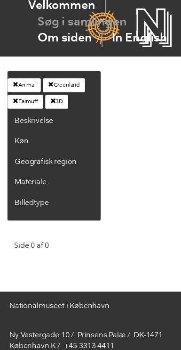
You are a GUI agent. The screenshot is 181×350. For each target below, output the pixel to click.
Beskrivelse (34, 121)
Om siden (65, 38)
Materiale (31, 182)
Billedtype (31, 203)
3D (56, 101)
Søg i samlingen (82, 22)
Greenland (64, 84)
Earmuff (25, 101)
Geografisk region (46, 162)
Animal (24, 84)
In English (139, 38)
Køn (22, 141)
